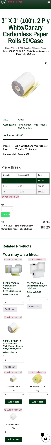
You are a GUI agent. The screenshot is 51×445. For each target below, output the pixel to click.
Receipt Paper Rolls (28, 124)
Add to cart (6, 214)
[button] (49, 2)
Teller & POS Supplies (22, 48)
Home (7, 48)
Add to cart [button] (10, 309)
